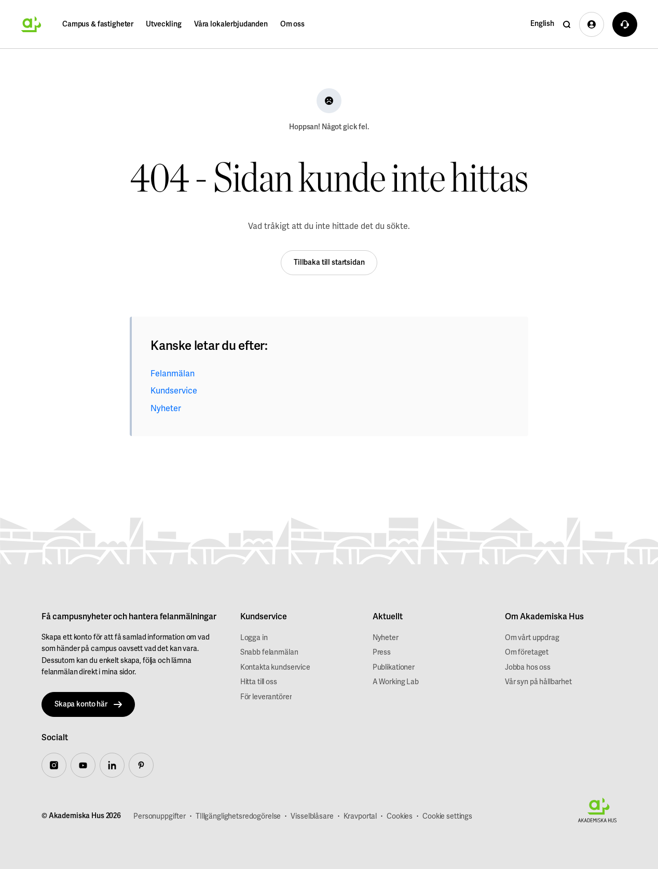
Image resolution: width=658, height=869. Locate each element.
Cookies (400, 816)
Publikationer (394, 667)
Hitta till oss (258, 681)
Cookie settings (447, 816)
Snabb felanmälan (269, 652)
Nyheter (165, 408)
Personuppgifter (159, 816)
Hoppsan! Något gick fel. (329, 127)
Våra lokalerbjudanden (231, 24)
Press (382, 652)
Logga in (254, 637)
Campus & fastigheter (97, 24)
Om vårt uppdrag (532, 637)
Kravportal (360, 816)
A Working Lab (396, 681)
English (542, 23)
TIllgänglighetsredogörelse (238, 816)
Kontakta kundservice (275, 667)
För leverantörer (266, 697)
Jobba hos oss (528, 667)
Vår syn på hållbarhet (538, 681)
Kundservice (173, 391)
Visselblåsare (312, 816)
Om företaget (527, 652)
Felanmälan (172, 374)
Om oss (292, 24)
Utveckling (164, 24)
